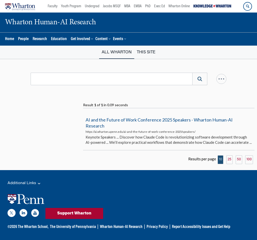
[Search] (199, 79)
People (23, 39)
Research (40, 39)
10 (220, 159)
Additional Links (24, 183)
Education (59, 39)
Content (101, 39)
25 (229, 159)
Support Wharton (74, 213)
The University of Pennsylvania (73, 227)
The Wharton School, (33, 227)
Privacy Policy (157, 227)
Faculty (52, 6)
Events (118, 39)
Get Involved (80, 39)
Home (9, 39)
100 (249, 159)
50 (239, 159)
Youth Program (71, 6)
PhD (148, 6)
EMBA (138, 6)
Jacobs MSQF (112, 6)
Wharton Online (179, 6)
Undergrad (92, 6)
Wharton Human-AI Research (121, 227)
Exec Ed (159, 6)
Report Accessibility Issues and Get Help (201, 227)
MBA (127, 6)
